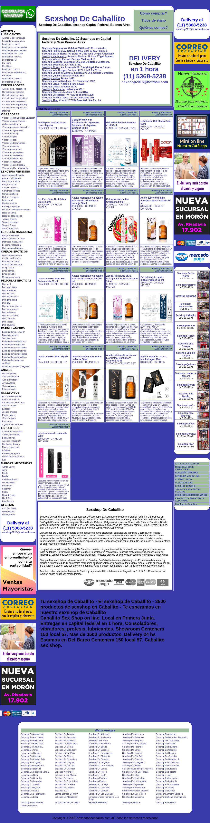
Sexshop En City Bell (132, 756)
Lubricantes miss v (11, 69)
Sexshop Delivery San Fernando (171, 737)
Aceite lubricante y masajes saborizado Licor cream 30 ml (87, 278)
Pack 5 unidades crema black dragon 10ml (153, 358)
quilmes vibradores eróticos (135, 790)
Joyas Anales (8, 383)
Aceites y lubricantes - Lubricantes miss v (59, 114)
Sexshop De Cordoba (166, 756)
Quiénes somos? (153, 28)
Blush (5, 473)
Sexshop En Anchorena (32, 737)
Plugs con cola (9, 389)
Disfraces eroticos (10, 197)
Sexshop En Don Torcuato (101, 765)
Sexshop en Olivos (131, 802)
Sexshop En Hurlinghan (133, 778)
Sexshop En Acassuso (133, 734)
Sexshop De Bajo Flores (32, 765)
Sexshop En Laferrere (99, 787)
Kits (4, 460)
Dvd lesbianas (9, 312)
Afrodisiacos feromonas (13, 402)
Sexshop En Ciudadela (66, 759)
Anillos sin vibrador (11, 434)
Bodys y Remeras (10, 235)
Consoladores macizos (13, 92)
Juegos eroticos (9, 412)
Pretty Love (7, 485)
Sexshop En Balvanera (133, 737)
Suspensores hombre (12, 248)
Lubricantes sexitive (11, 78)
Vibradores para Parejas (13, 121)
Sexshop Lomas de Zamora (57, 73)
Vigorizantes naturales (13, 424)
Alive (4, 470)
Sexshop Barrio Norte (54, 53)
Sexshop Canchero (131, 765)
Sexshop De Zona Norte (167, 740)
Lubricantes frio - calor (13, 53)
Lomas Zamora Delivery (66, 794)
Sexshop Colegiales (53, 95)
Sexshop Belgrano (52, 48)
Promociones (8, 514)
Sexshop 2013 (61, 790)
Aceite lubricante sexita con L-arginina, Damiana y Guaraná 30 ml (121, 358)
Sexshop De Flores (64, 756)
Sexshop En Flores (98, 772)
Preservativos (8, 415)
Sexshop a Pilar (163, 775)
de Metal (6, 363)
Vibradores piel (9, 140)
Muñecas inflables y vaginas (15, 366)
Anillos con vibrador (11, 124)
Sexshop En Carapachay (100, 753)
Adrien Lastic (8, 467)
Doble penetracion (11, 444)
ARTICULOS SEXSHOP (187, 463)
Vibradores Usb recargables (15, 168)
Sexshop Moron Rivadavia (56, 81)
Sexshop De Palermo (132, 747)
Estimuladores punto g (13, 360)
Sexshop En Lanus (30, 790)
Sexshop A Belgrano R (133, 784)
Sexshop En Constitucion (168, 762)
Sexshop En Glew (130, 775)
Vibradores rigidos (10, 146)
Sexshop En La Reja (98, 784)
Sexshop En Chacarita (99, 756)
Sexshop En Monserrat (133, 797)
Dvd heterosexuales (11, 306)
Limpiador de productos (13, 41)
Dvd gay (6, 303)
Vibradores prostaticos (13, 152)
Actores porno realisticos (14, 89)
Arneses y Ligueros (11, 178)
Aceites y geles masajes (13, 38)
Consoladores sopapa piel (14, 107)
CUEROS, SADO (183, 479)
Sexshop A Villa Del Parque (135, 772)
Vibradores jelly (9, 136)
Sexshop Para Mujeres (186, 414)
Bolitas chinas (8, 438)
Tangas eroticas (9, 219)
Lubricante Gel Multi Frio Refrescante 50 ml (51, 280)
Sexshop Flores (51, 67)
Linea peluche (9, 274)
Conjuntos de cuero (11, 258)
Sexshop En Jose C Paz (66, 781)
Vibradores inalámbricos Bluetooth (18, 118)
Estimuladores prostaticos (14, 357)
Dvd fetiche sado (10, 296)
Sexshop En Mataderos (66, 797)
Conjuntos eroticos (11, 191)
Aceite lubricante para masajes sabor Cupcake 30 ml (155, 200)
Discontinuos (8, 511)
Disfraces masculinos (12, 242)
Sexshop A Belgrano (30, 787)
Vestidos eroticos (10, 228)
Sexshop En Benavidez (66, 743)
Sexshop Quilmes (52, 75)
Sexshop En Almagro (166, 734)
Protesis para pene (11, 453)
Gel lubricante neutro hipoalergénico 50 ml (152, 278)
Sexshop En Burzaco (99, 750)
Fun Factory (8, 501)
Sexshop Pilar (50, 100)
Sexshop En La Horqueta (134, 781)
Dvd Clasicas (8, 318)
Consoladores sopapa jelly (14, 104)
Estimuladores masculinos (14, 354)
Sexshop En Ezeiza (98, 769)
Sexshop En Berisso (166, 743)
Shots (5, 492)
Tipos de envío (153, 20)
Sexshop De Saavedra (32, 747)
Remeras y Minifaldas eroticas (16, 209)
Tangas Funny (9, 225)
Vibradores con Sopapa (13, 165)
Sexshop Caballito (52, 62)
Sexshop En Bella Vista (32, 743)
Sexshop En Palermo (166, 802)
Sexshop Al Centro (63, 772)
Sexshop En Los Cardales (101, 794)
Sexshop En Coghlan (31, 762)
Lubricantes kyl (9, 60)
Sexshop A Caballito (30, 784)
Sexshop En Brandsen (65, 750)
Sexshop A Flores (97, 781)
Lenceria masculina (11, 245)
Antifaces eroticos (10, 399)
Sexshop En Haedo (64, 778)
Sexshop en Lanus (165, 787)
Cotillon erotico (9, 405)
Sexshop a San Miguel (65, 775)
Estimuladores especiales (14, 347)
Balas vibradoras (10, 335)
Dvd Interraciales (10, 309)
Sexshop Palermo (52, 51)
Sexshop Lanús (51, 84)
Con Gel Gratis (9, 508)
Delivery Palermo (29, 805)
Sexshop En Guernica (31, 778)
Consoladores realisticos (14, 101)
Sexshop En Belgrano (132, 740)
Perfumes (6, 75)
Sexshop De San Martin (100, 743)
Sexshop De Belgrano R (167, 759)
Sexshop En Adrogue (65, 734)
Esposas (6, 409)
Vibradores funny (10, 133)
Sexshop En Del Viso (65, 765)
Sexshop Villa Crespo (54, 70)
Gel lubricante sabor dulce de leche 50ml (86, 358)
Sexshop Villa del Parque (56, 59)
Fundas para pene (11, 447)
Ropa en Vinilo (9, 213)
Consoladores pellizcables (14, 98)
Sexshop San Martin (53, 89)
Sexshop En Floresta (166, 772)
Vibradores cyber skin (12, 130)
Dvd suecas (7, 322)
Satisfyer (6, 489)
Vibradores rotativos (11, 162)
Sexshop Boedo (51, 64)
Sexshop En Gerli (97, 775)
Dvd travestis (8, 325)
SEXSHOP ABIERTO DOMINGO (191, 495)
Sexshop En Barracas (65, 740)
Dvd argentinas (9, 287)
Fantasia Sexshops (98, 802)
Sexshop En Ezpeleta (166, 769)
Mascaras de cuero (11, 277)
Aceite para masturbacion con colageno (52, 124)
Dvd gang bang (9, 300)
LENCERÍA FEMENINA (186, 472)
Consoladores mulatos (13, 95)
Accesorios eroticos (11, 396)
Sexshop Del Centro (98, 740)
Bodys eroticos (9, 184)
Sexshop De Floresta (132, 753)
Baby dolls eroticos (11, 181)
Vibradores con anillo (12, 431)
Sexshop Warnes (51, 92)
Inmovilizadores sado (12, 264)
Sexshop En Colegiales (133, 762)
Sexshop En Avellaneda (100, 737)
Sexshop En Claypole (132, 759)
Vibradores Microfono (12, 158)
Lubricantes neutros (11, 56)
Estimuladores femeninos (14, 351)
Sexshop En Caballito (166, 750)
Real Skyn (7, 66)
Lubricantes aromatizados (14, 47)
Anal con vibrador (10, 376)
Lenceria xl (7, 200)
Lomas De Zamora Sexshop (169, 794)
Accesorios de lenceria (13, 175)
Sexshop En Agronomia (32, 734)
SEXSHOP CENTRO (185, 486)
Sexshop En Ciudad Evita (33, 759)
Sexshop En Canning (31, 753)
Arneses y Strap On (11, 441)
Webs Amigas (105, 730)
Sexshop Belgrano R (31, 769)
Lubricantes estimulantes (14, 50)
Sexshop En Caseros (166, 753)
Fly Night (6, 63)
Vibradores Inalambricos (13, 143)
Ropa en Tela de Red (12, 216)
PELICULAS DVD (184, 482)
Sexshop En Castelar (31, 756)
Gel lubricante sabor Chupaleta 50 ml (117, 200)
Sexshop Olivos (51, 86)
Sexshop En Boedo (98, 747)
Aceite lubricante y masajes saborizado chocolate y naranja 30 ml (87, 200)
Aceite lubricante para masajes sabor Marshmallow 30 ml (122, 278)
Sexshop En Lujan (29, 797)
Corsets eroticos (10, 194)
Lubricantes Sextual (11, 82)
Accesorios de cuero (12, 255)
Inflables (6, 450)
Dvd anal (6, 284)
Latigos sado (8, 267)
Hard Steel (7, 498)
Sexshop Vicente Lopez (55, 97)
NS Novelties (8, 482)
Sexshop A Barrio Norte (133, 787)
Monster (6, 111)
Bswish (5, 476)
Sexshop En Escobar (65, 769)
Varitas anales (9, 386)
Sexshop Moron (51, 78)
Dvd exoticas (8, 293)
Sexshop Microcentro (54, 56)
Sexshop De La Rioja (65, 753)
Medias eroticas (9, 203)
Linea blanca (8, 271)
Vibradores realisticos (12, 155)
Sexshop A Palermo (98, 778)
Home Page (42, 108)
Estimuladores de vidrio (13, 344)
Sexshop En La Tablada (167, 784)
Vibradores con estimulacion (15, 127)
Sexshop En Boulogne (166, 747)
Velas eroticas (8, 418)
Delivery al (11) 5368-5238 (18, 525)
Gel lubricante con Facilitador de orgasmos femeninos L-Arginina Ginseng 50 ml (85, 123)
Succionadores (9, 338)
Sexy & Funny (8, 495)
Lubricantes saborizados (13, 72)
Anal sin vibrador (10, 380)
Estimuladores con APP (13, 332)
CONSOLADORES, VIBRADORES (184, 468)
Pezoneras (7, 421)
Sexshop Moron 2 (186, 433)
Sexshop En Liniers (165, 790)
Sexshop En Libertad (99, 790)
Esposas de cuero (10, 261)
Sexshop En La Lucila (166, 781)
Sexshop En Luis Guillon (134, 794)
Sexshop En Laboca (64, 787)
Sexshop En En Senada (167, 765)
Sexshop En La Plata (65, 784)
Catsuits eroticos (10, 187)
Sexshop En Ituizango (31, 781)
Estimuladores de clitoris (13, 341)
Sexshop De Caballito (85, 18)
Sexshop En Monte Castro (67, 802)
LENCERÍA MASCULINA (187, 476)
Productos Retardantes (13, 456)
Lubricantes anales (11, 44)
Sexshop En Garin (29, 775)
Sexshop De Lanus (131, 750)
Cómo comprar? (153, 13)
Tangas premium (10, 222)
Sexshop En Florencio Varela (35, 772)
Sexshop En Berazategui (134, 743)
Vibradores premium (12, 149)
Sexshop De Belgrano (99, 762)
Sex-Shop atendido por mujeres (137, 769)
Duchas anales (9, 373)
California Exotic (10, 479)
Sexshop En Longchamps (33, 794)
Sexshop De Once (29, 750)
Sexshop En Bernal (64, 747)
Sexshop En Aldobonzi (99, 734)
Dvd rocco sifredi (10, 315)
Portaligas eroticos (11, 206)
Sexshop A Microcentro (167, 778)
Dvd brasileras (9, 290)
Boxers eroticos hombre (13, 238)
